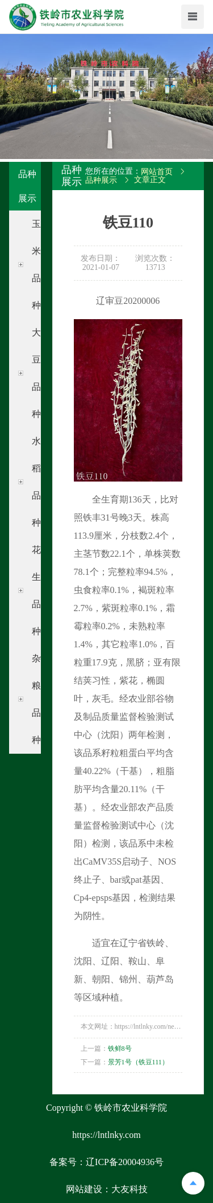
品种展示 (101, 180)
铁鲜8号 (120, 1048)
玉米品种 (36, 264)
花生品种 (36, 590)
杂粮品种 (36, 699)
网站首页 (157, 171)
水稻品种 (36, 481)
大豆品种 (36, 373)
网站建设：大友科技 (107, 1189)
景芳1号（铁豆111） (138, 1062)
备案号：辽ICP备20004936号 (106, 1162)
